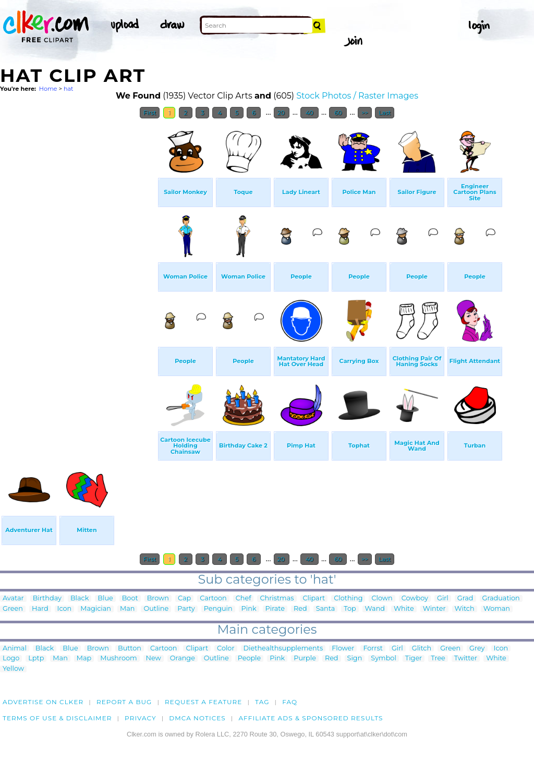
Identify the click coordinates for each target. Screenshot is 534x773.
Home (48, 88)
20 (281, 112)
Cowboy (415, 598)
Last (385, 112)
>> (364, 112)
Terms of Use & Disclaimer (57, 718)
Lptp (36, 658)
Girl (442, 598)
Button (129, 648)
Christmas (277, 598)
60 (338, 112)
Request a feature (203, 702)
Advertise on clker (43, 702)
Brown (158, 598)
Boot (130, 598)
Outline (155, 609)
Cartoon (213, 598)
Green (13, 609)
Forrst (372, 648)
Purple (305, 658)
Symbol (383, 658)
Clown (381, 598)
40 (309, 112)
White (404, 609)
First (149, 112)
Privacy (140, 718)
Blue (105, 598)
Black (79, 598)
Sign (354, 658)
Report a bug (124, 702)
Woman (496, 609)
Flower (343, 648)
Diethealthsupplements (283, 648)
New (153, 658)
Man (127, 609)
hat (69, 88)
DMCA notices (197, 718)
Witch (465, 609)
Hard (40, 609)
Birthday (47, 598)
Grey (476, 648)
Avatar (13, 598)
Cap (184, 598)
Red (300, 609)
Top (350, 609)
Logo (11, 658)
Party (186, 609)
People (249, 658)
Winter (434, 609)
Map (84, 658)
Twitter (465, 658)
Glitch (421, 648)
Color (225, 648)
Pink (249, 609)
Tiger (413, 658)
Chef (243, 598)
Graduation (501, 598)
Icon (64, 609)
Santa (325, 609)
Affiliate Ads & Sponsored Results (310, 718)
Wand (375, 609)
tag (262, 702)
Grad (465, 598)
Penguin (218, 609)
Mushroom (118, 658)
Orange (182, 658)
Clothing (348, 598)
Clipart (314, 598)
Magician (95, 609)
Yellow (13, 669)
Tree (438, 658)
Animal (15, 648)
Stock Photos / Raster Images (357, 96)
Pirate (275, 609)
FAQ (289, 702)
